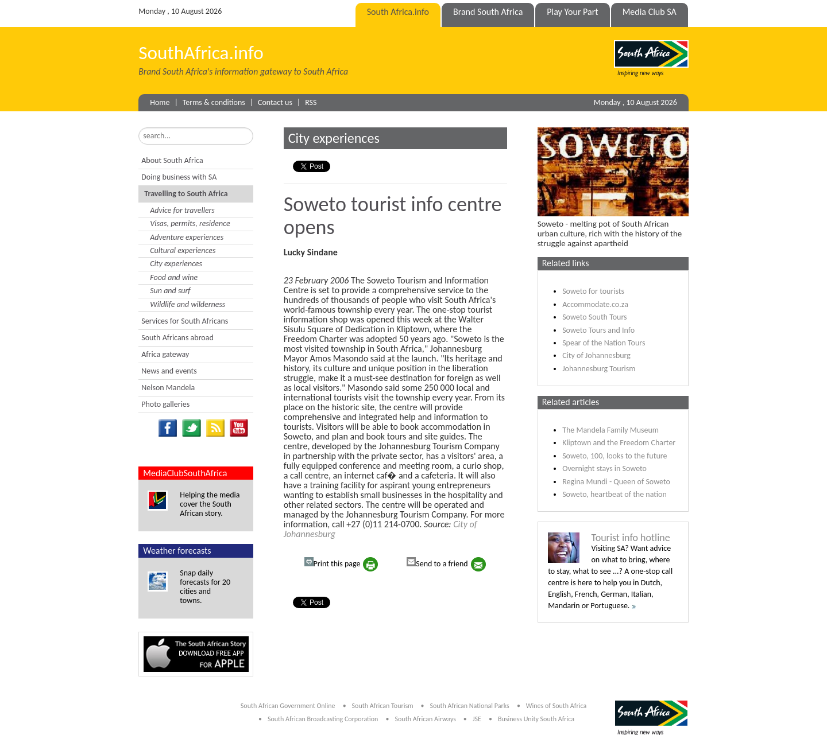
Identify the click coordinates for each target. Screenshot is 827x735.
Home (159, 102)
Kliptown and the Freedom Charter (618, 443)
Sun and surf (170, 290)
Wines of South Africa (556, 706)
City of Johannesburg (596, 355)
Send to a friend (437, 563)
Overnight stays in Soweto (604, 468)
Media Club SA (650, 11)
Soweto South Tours (594, 317)
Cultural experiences (182, 250)
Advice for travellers (182, 210)
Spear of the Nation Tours (603, 343)
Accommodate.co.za (595, 304)
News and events (168, 371)
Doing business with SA (179, 177)
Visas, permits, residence (190, 223)
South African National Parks (469, 706)
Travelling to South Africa (185, 194)
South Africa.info (398, 11)
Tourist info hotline (630, 537)
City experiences (176, 264)
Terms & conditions (214, 102)
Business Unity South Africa (536, 719)
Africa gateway (165, 354)
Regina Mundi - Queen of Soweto (616, 482)
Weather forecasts (177, 550)
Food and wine (174, 277)
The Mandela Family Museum (610, 430)
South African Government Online (288, 706)
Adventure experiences (186, 237)
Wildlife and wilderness (187, 304)
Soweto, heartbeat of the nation (614, 494)
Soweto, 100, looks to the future (614, 456)
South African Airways (426, 719)
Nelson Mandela (168, 387)
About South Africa (172, 160)
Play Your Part (572, 11)
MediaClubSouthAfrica (185, 473)
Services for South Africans (184, 321)
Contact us (275, 102)
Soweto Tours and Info (598, 330)
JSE (477, 719)
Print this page (332, 563)
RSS (310, 102)
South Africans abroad (177, 338)
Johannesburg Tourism (598, 369)
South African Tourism (383, 706)
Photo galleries (165, 404)
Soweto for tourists (593, 291)
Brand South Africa (488, 11)
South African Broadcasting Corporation (323, 719)
